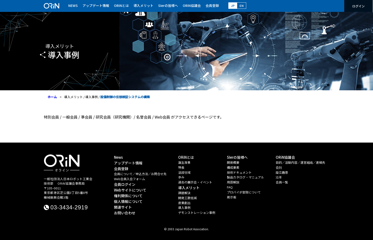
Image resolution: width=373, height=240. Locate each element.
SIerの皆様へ (168, 5)
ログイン (358, 6)
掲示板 (231, 197)
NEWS (73, 5)
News (118, 157)
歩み (181, 177)
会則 (279, 167)
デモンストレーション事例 (196, 212)
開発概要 (233, 162)
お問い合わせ (124, 212)
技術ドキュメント (239, 172)
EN (242, 5)
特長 (181, 167)
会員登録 (212, 5)
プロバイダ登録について (244, 192)
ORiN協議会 (192, 5)
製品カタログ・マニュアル (245, 177)
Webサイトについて (130, 189)
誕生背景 (184, 162)
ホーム (52, 97)
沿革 (279, 177)
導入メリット (143, 5)
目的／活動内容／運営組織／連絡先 (300, 162)
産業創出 (184, 203)
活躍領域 (184, 172)
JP (233, 5)
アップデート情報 (96, 5)
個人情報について (128, 201)
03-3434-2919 (69, 207)
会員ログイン (124, 184)
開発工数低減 (187, 198)
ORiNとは (121, 5)
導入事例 (91, 97)
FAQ (230, 187)
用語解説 (233, 182)
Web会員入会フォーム (129, 179)
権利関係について (128, 195)
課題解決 (184, 193)
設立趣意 (282, 172)
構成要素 (233, 167)
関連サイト (123, 207)
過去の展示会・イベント (195, 182)
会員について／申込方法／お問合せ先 (140, 174)
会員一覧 (282, 182)
